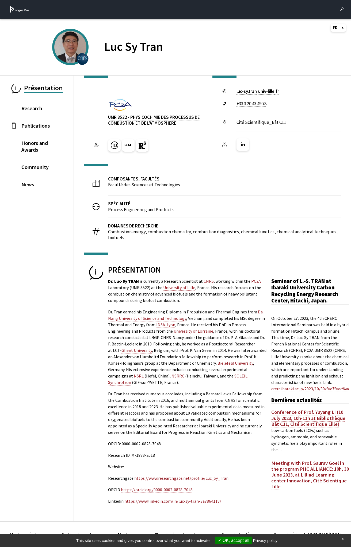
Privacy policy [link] (265, 540)
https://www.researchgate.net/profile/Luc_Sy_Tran (181, 478)
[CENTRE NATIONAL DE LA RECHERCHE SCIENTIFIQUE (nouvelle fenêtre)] (83, 58)
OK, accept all (233, 540)
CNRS (209, 281)
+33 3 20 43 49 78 (251, 104)
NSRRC (177, 376)
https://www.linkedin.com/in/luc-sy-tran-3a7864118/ (172, 501)
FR (338, 28)
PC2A (256, 281)
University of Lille (179, 287)
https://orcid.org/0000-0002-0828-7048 (157, 489)
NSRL (139, 376)
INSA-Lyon (165, 324)
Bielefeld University (235, 363)
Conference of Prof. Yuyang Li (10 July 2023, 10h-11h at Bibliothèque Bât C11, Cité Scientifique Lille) (308, 418)
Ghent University (136, 350)
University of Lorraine (193, 331)
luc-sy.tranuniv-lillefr (257, 91)
